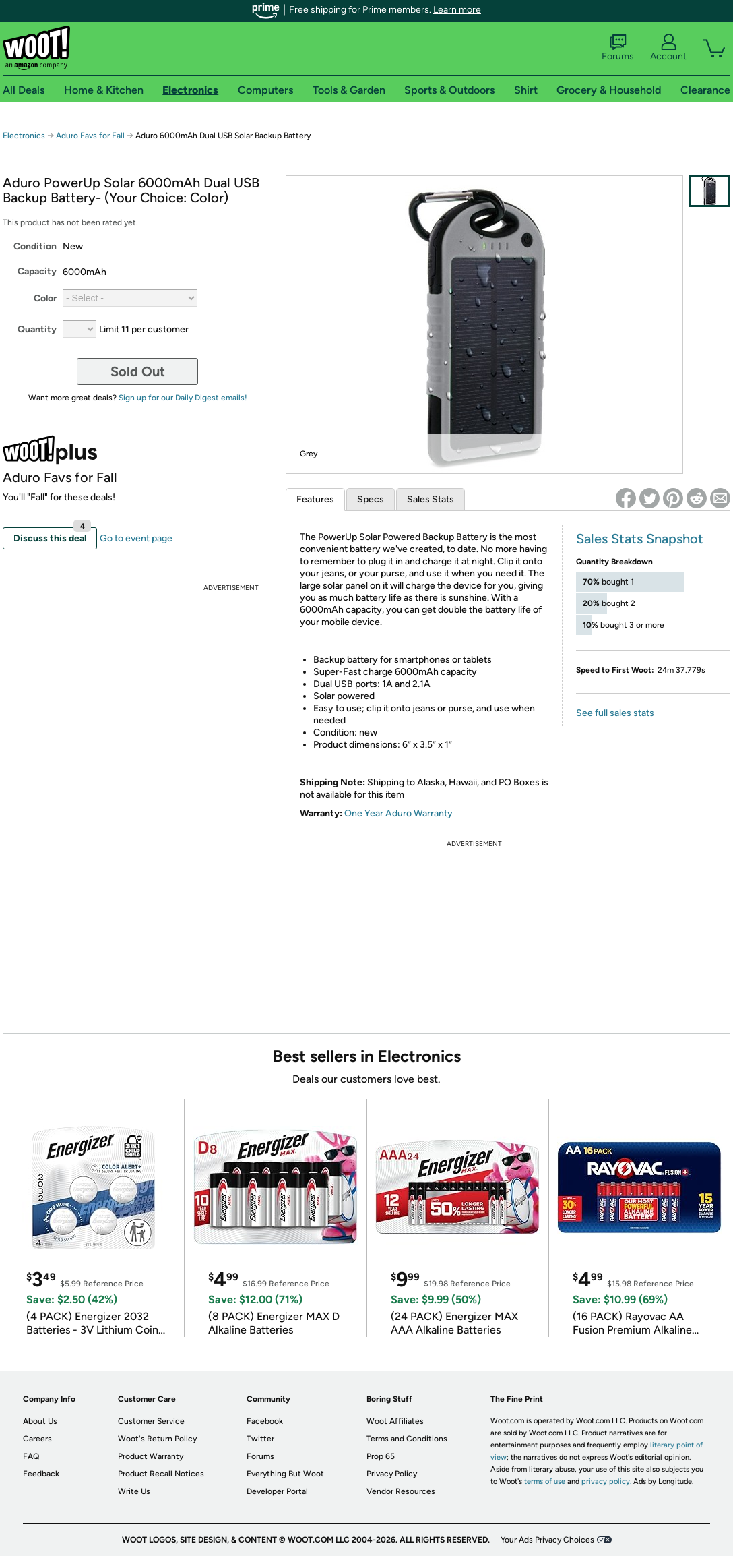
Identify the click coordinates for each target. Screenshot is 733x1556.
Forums (618, 48)
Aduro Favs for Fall (90, 135)
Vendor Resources (400, 1491)
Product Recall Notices (161, 1473)
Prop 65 (380, 1456)
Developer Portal (277, 1491)
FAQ (31, 1456)
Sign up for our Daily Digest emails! (183, 397)
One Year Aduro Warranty (398, 813)
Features (315, 499)
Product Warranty (150, 1456)
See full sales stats (615, 713)
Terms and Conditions (406, 1438)
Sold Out (137, 371)
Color (45, 298)
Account (668, 48)
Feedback (41, 1473)
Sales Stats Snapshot (639, 539)
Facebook (265, 1421)
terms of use (544, 1481)
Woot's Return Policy (157, 1438)
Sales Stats (430, 499)
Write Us (134, 1491)
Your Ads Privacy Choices (547, 1540)
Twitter (260, 1438)
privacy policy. (606, 1481)
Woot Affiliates (395, 1421)
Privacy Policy (391, 1473)
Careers (37, 1438)
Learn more (457, 10)
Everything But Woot (285, 1473)
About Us (40, 1421)
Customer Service (151, 1421)
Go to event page (136, 538)
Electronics (24, 135)
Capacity (37, 271)
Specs (370, 499)
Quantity (37, 329)
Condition (35, 246)
